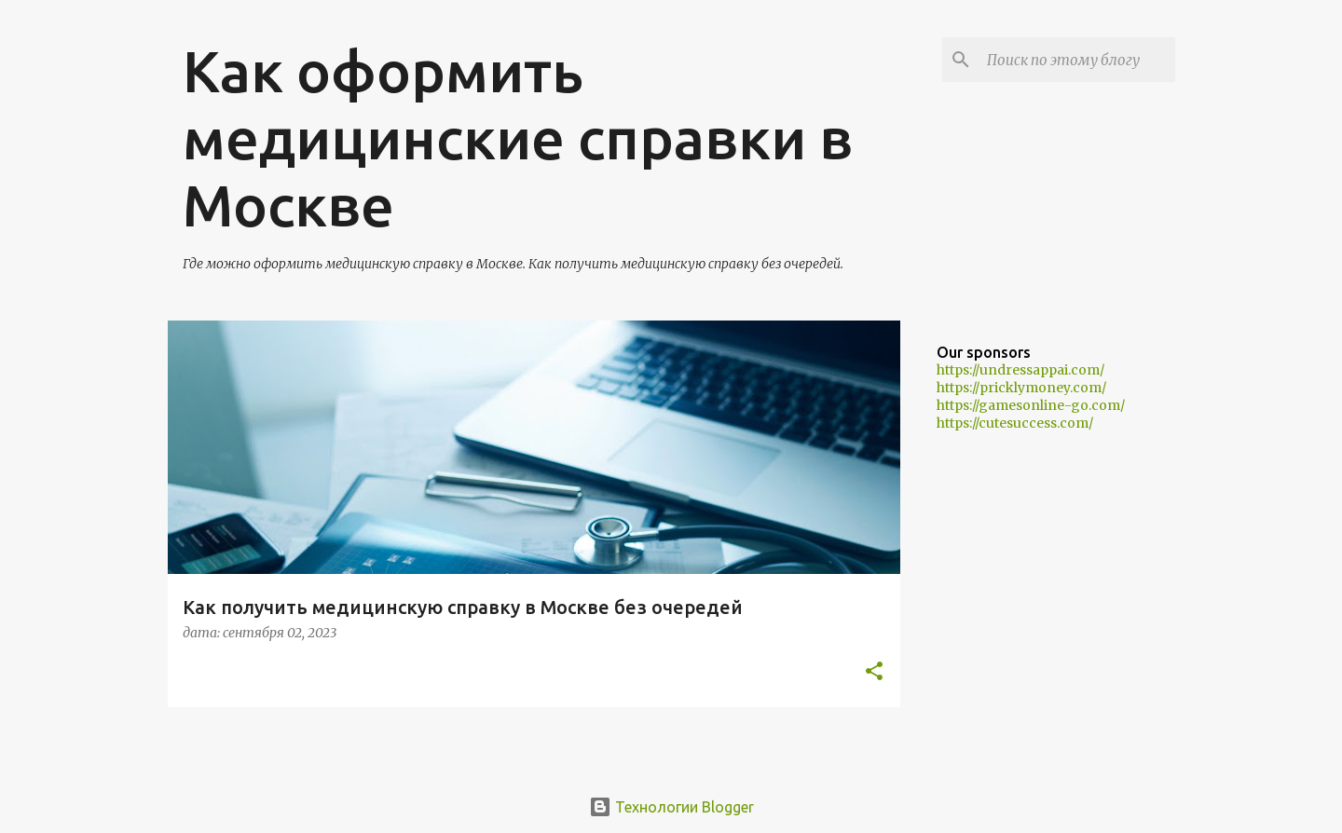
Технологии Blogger (671, 807)
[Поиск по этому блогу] (1077, 59)
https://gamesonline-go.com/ (1031, 405)
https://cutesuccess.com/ (1015, 423)
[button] (874, 672)
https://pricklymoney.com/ (1021, 387)
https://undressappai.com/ (1020, 370)
